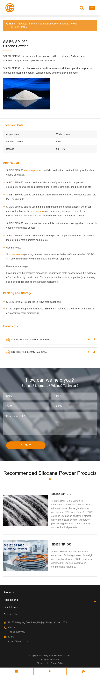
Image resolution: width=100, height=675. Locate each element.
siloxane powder (32, 170)
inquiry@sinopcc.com (18, 641)
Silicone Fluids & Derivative (43, 23)
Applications (11, 599)
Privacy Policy (57, 663)
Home (12, 23)
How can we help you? (50, 380)
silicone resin (38, 211)
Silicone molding (15, 254)
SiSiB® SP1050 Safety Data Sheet (26, 352)
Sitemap (40, 663)
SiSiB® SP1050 (19, 27)
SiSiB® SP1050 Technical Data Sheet (28, 340)
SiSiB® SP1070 (61, 494)
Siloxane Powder (69, 23)
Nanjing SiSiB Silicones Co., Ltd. (56, 655)
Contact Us (10, 614)
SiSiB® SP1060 (61, 544)
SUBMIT (26, 445)
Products (22, 23)
